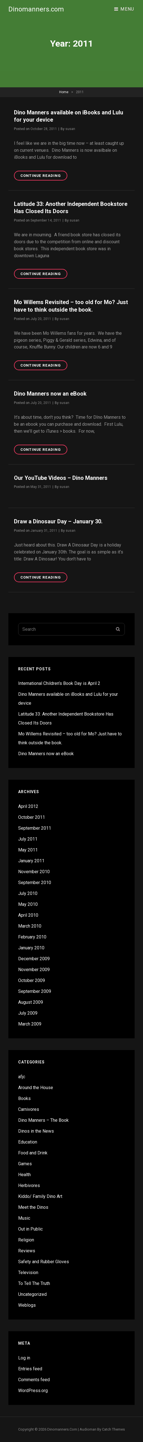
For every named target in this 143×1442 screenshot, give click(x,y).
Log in (24, 1358)
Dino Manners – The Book (43, 1120)
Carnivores (28, 1109)
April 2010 (28, 915)
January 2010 (31, 947)
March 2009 (29, 1024)
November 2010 (34, 871)
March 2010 (29, 926)
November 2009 (34, 969)
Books (24, 1098)
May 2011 (28, 850)
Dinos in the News (36, 1131)
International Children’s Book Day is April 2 (59, 683)
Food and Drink (32, 1152)
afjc (21, 1076)
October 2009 (31, 980)
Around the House (35, 1087)
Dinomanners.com (36, 9)
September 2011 (34, 828)
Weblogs (27, 1305)
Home (63, 92)
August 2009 (30, 1002)
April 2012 (28, 806)
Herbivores (29, 1185)
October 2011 (31, 817)
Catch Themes (113, 1429)
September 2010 (34, 882)
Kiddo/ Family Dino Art (40, 1196)
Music (24, 1218)
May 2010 (28, 904)
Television (28, 1272)
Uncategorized (32, 1294)
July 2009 (27, 1013)
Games (25, 1163)
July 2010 (27, 893)
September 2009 (34, 991)
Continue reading (43, 176)
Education (27, 1142)
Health (24, 1174)
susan (70, 129)
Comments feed (34, 1379)
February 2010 (32, 937)
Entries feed (30, 1368)
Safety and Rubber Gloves (43, 1261)
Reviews (26, 1250)
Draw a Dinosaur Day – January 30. (58, 521)
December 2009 (34, 958)
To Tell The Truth (34, 1283)
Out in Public (30, 1229)
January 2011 (31, 860)
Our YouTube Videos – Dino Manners (61, 478)
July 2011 (27, 839)
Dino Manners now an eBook (50, 393)
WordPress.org (33, 1390)
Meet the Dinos (33, 1207)
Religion (26, 1240)
